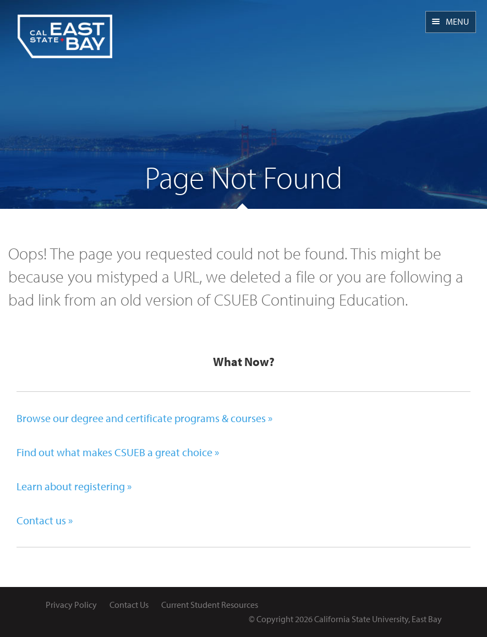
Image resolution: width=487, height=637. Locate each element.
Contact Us (129, 604)
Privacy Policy (71, 604)
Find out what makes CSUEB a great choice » (118, 452)
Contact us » (45, 520)
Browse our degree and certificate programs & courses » (144, 418)
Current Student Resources (209, 604)
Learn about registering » (74, 486)
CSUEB (64, 29)
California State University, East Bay (378, 618)
